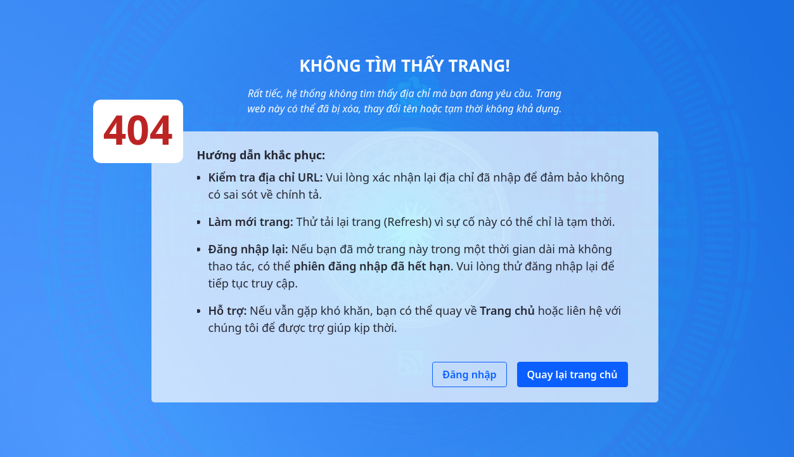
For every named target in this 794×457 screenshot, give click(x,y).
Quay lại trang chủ (572, 374)
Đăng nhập (469, 374)
